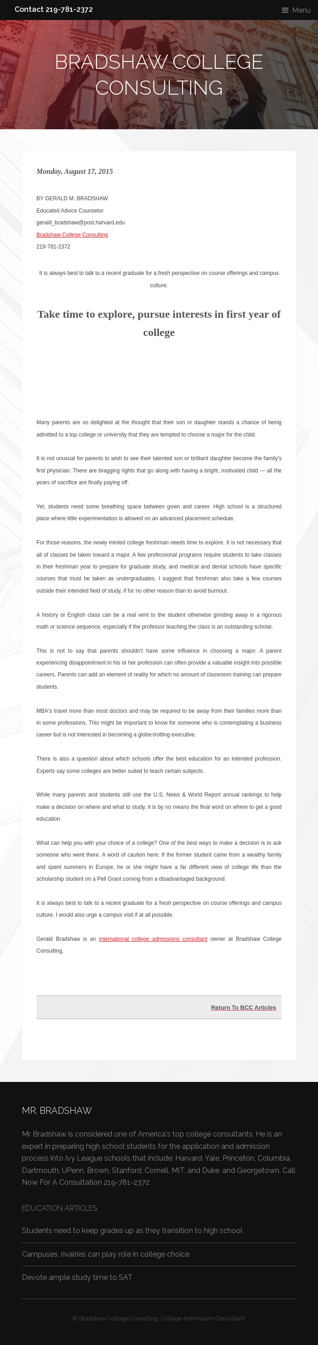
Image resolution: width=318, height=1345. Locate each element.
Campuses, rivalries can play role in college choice (105, 1254)
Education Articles (59, 1208)
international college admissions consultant (153, 939)
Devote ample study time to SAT (77, 1277)
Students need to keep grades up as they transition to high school (132, 1230)
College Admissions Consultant (203, 1318)
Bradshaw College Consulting (72, 235)
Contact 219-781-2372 (54, 9)
